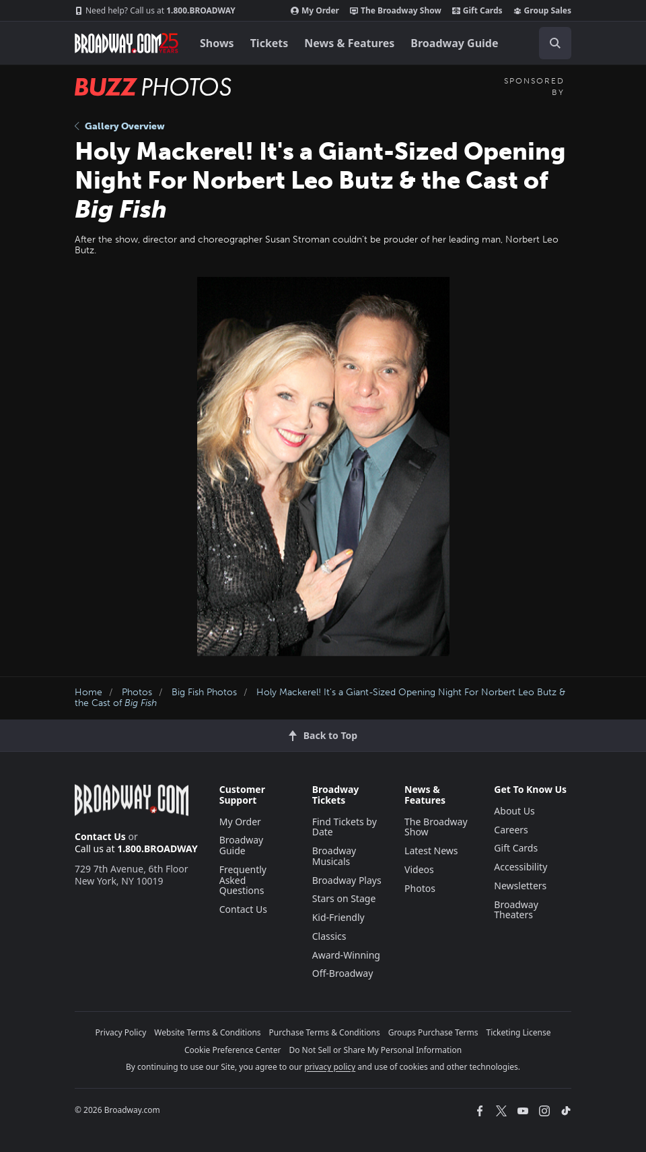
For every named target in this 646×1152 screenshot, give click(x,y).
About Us (514, 810)
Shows (217, 43)
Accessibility (520, 866)
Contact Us (100, 836)
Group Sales (542, 10)
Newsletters (520, 885)
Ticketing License (519, 1032)
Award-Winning (346, 955)
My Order (315, 10)
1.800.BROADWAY (155, 10)
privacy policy (329, 1067)
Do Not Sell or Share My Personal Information (375, 1050)
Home (88, 692)
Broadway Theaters (516, 910)
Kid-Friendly (338, 917)
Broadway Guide (454, 43)
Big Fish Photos (204, 692)
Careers (511, 829)
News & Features (349, 43)
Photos (137, 692)
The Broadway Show (395, 10)
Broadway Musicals (334, 856)
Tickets (269, 43)
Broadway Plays (347, 880)
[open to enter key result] (555, 43)
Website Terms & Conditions (207, 1032)
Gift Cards (477, 10)
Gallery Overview (120, 126)
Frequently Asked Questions (242, 880)
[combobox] (549, 43)
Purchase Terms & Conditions (324, 1032)
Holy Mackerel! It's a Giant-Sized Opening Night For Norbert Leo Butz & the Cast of (320, 697)
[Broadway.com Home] (126, 43)
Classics (329, 936)
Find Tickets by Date (344, 827)
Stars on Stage (344, 898)
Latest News (431, 850)
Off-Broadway (342, 973)
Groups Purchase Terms (433, 1032)
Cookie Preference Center (232, 1050)
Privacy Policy (121, 1032)
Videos (419, 869)
